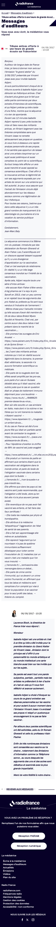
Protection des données (16, 903)
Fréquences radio (12, 893)
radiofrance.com (11, 890)
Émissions (8, 871)
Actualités (8, 867)
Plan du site (9, 877)
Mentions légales (12, 897)
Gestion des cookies (14, 900)
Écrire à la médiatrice (14, 861)
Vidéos (6, 874)
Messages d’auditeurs (22, 13)
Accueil (5, 13)
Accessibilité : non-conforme (18, 907)
